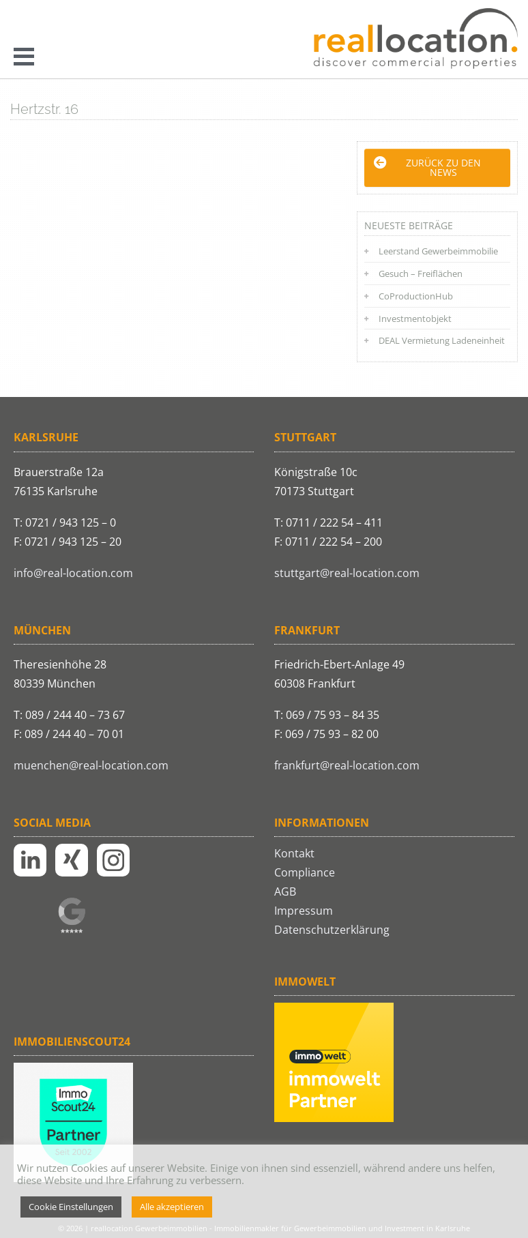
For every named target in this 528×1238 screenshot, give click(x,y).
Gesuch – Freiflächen (421, 273)
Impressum (303, 910)
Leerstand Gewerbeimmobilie (438, 251)
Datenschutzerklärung (332, 929)
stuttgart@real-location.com (347, 572)
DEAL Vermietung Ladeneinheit (442, 340)
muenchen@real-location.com (91, 765)
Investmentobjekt (415, 318)
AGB (285, 891)
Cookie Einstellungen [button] (71, 1206)
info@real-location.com (73, 572)
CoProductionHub (416, 296)
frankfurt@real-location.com (347, 765)
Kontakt (294, 853)
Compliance (304, 872)
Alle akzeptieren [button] (172, 1206)
